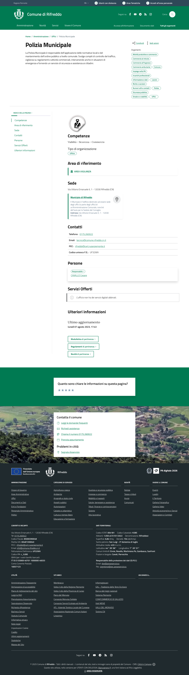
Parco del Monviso (61, 595)
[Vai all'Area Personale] (159, 3)
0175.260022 (86, 234)
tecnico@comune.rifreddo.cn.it (91, 240)
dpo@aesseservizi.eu (110, 563)
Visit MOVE (100, 603)
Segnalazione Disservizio (21, 603)
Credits (14, 632)
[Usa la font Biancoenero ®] (105, 3)
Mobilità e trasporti (96, 498)
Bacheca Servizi (18, 611)
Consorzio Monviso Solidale (65, 599)
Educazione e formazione (64, 518)
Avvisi (126, 498)
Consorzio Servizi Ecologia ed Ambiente (70, 603)
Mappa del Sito (17, 644)
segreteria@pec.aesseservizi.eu (113, 566)
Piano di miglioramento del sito (24, 591)
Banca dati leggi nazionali (106, 591)
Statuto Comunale (19, 615)
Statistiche (16, 640)
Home (28, 36)
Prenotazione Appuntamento (23, 599)
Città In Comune (145, 664)
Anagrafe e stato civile (63, 498)
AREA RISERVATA (93, 670)
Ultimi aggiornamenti (20, 636)
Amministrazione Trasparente (23, 582)
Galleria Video (158, 506)
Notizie (127, 490)
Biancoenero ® (104, 667)
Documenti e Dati (18, 502)
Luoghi (155, 494)
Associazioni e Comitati (162, 514)
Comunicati (129, 502)
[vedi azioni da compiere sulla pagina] (152, 43)
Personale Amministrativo (22, 510)
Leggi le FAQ (16, 595)
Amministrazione (41, 36)
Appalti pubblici (60, 502)
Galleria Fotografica (161, 502)
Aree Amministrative (20, 494)
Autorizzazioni (59, 506)
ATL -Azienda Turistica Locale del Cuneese (71, 607)
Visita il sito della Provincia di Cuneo (69, 591)
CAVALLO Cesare (79, 275)
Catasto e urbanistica (63, 510)
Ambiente (58, 494)
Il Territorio (157, 498)
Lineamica (58, 615)
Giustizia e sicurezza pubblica (100, 490)
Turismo (91, 510)
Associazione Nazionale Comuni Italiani (70, 611)
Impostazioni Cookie (19, 628)
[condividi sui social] (137, 43)
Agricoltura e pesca (62, 490)
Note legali (16, 623)
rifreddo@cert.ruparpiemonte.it (90, 246)
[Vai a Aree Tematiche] (131, 3)
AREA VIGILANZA (80, 171)
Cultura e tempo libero (63, 514)
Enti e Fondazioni (18, 506)
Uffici (53, 36)
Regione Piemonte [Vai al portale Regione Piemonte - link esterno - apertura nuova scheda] (20, 3)
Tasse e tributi (130, 494)
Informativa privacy (19, 619)
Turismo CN (100, 611)
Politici (14, 514)
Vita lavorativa (94, 514)
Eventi (155, 490)
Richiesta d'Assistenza (20, 607)
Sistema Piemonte (103, 595)
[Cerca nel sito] (172, 14)
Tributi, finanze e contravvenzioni (102, 506)
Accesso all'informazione (124, 25)
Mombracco (59, 582)
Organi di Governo (19, 490)
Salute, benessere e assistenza (101, 502)
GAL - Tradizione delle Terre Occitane (111, 586)
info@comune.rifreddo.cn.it (28, 548)
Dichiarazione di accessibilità (23, 586)
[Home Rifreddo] (38, 14)
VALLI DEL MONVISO (105, 607)
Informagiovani (102, 582)
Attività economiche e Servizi (165, 510)
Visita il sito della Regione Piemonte (69, 586)
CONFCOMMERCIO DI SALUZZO (109, 599)
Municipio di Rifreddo (81, 197)
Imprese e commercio (97, 494)
